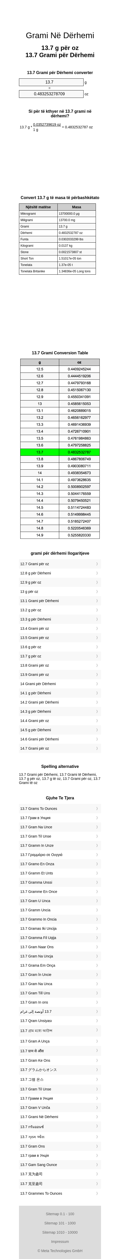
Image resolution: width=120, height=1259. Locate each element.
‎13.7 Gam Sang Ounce (38, 1165)
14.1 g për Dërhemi (35, 693)
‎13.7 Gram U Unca (35, 901)
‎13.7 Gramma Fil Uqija (38, 938)
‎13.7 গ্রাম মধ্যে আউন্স (36, 1031)
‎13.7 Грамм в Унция (36, 1098)
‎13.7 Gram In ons (34, 1002)
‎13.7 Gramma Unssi (36, 882)
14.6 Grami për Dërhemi (39, 739)
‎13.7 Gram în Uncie (35, 975)
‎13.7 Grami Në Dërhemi (39, 1117)
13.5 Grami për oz (34, 638)
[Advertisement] (60, 13)
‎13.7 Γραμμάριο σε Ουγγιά (41, 855)
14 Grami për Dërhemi (38, 684)
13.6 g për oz (30, 647)
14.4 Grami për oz (34, 721)
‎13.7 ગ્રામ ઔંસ (32, 1137)
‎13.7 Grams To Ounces (38, 809)
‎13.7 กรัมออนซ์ (32, 1127)
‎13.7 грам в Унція (34, 1155)
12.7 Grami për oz (34, 564)
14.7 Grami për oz (34, 748)
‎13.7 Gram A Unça (34, 1041)
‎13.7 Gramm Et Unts (36, 873)
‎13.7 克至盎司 (31, 1184)
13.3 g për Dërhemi (35, 619)
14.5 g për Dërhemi (35, 730)
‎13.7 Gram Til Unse (35, 836)
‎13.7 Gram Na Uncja (36, 956)
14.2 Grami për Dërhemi (39, 702)
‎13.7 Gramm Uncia (35, 910)
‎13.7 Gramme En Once (38, 892)
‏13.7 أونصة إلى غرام (36, 1011)
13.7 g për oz (30, 656)
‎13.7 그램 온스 (32, 1079)
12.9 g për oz (30, 582)
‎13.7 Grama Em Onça (37, 965)
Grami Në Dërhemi (60, 35)
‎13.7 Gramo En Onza (37, 864)
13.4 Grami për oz (34, 628)
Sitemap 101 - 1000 (60, 1223)
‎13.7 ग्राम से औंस (32, 1051)
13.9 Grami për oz (34, 675)
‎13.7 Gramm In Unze (37, 845)
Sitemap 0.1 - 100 (60, 1214)
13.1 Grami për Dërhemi (39, 601)
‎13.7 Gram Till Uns (35, 993)
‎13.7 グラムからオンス (38, 1070)
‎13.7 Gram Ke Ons (35, 1060)
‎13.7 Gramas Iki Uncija (38, 928)
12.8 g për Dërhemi (35, 573)
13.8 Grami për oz (34, 665)
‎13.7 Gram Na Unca (36, 984)
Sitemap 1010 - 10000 (60, 1232)
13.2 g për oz (30, 610)
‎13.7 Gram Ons (32, 1146)
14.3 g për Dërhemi (35, 711)
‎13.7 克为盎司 (31, 1174)
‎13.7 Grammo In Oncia (38, 919)
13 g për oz (29, 592)
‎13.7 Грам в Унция (35, 818)
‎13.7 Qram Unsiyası (36, 1021)
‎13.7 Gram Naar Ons (37, 947)
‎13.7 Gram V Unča (35, 1108)
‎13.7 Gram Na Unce (36, 827)
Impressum (60, 1242)
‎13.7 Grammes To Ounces (41, 1193)
